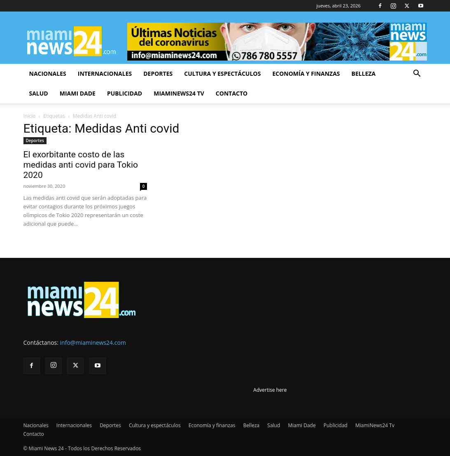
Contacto (231, 93)
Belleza (364, 73)
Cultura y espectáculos (222, 73)
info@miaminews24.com (93, 342)
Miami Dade (78, 93)
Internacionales (105, 73)
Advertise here (270, 389)
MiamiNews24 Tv (179, 93)
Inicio (29, 115)
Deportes (158, 73)
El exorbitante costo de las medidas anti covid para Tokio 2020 (80, 165)
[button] (417, 74)
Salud (38, 93)
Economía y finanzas (306, 73)
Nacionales (47, 73)
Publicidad (124, 93)
